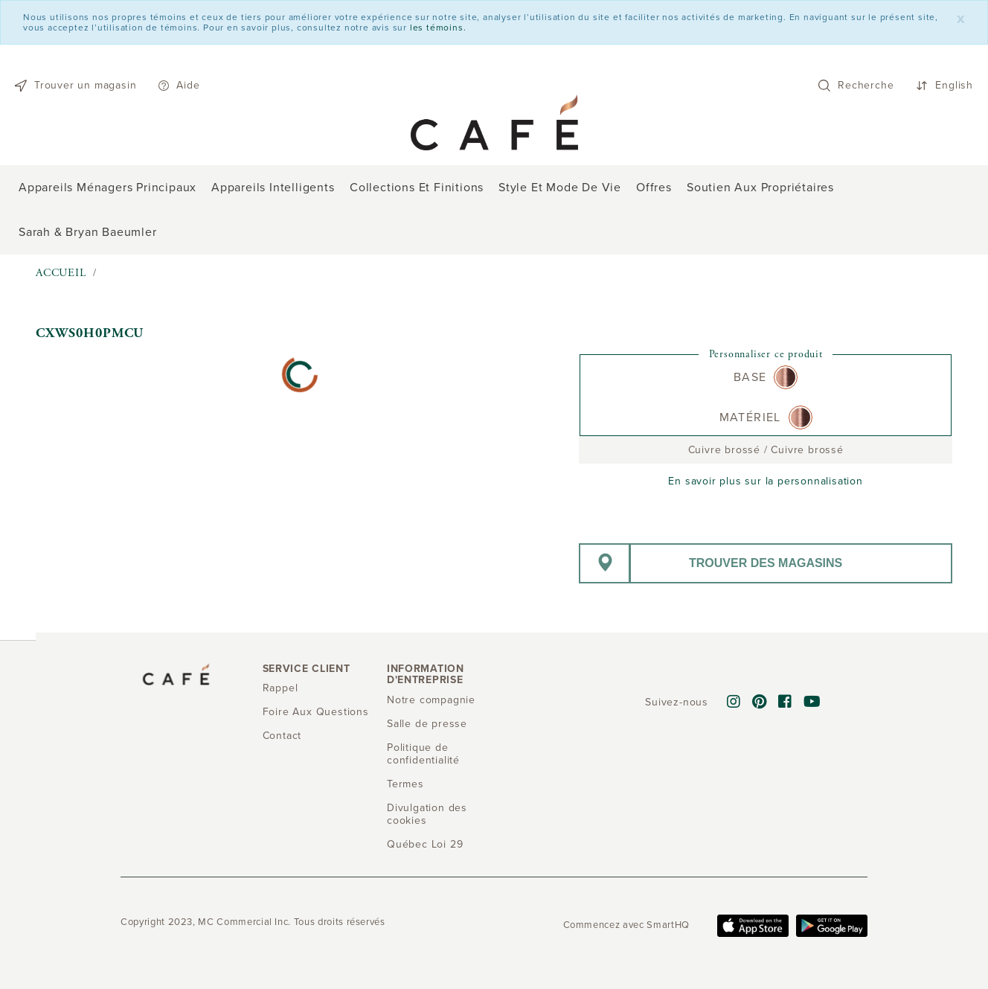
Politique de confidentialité (423, 753)
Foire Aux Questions (316, 711)
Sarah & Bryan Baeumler (88, 232)
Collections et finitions (417, 187)
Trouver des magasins (765, 563)
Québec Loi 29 (425, 844)
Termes (405, 784)
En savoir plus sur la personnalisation (765, 481)
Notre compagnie (431, 700)
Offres (654, 187)
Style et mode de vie (559, 187)
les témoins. (438, 27)
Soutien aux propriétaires (760, 187)
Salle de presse (427, 723)
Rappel (280, 688)
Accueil (61, 273)
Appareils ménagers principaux (107, 187)
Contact (282, 735)
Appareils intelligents (273, 187)
